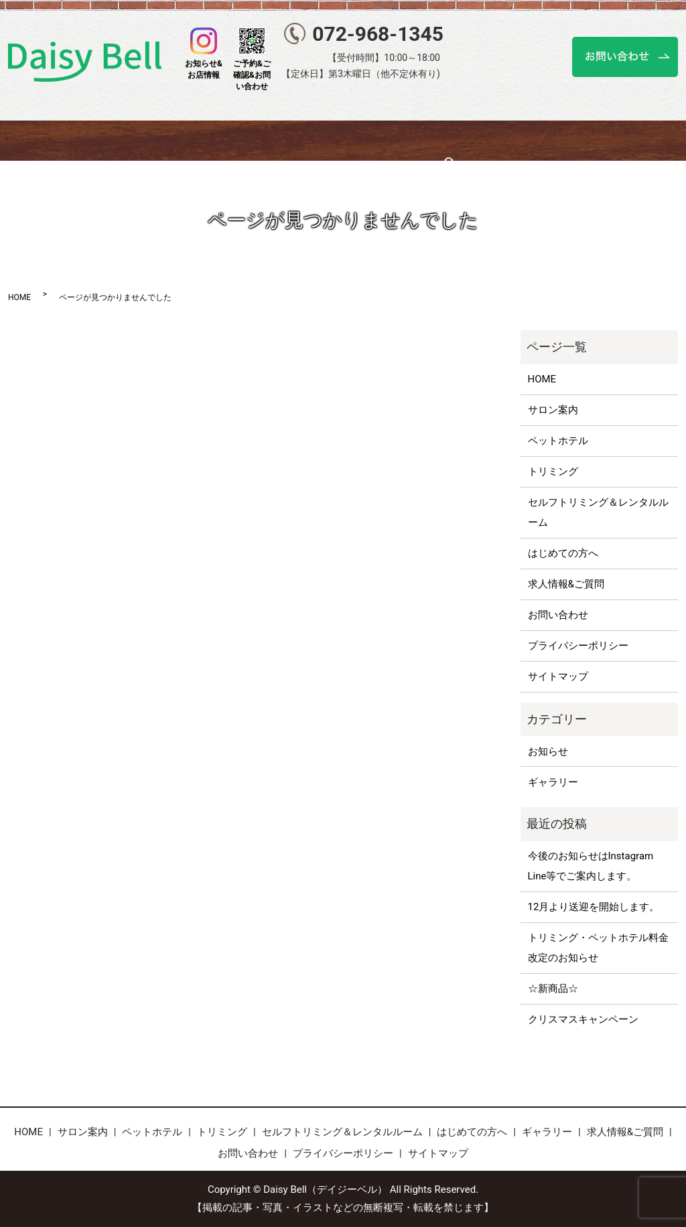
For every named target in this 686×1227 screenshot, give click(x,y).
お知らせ (548, 751)
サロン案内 (105, 140)
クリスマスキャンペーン (583, 1019)
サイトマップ (558, 676)
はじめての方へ (513, 140)
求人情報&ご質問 (566, 584)
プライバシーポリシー (578, 646)
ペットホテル (179, 140)
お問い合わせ (558, 615)
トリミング (253, 140)
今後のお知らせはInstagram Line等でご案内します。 (591, 866)
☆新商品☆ (553, 989)
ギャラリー (592, 140)
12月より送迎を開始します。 (594, 907)
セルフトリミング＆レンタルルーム (377, 140)
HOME (46, 140)
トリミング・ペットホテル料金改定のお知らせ (598, 948)
